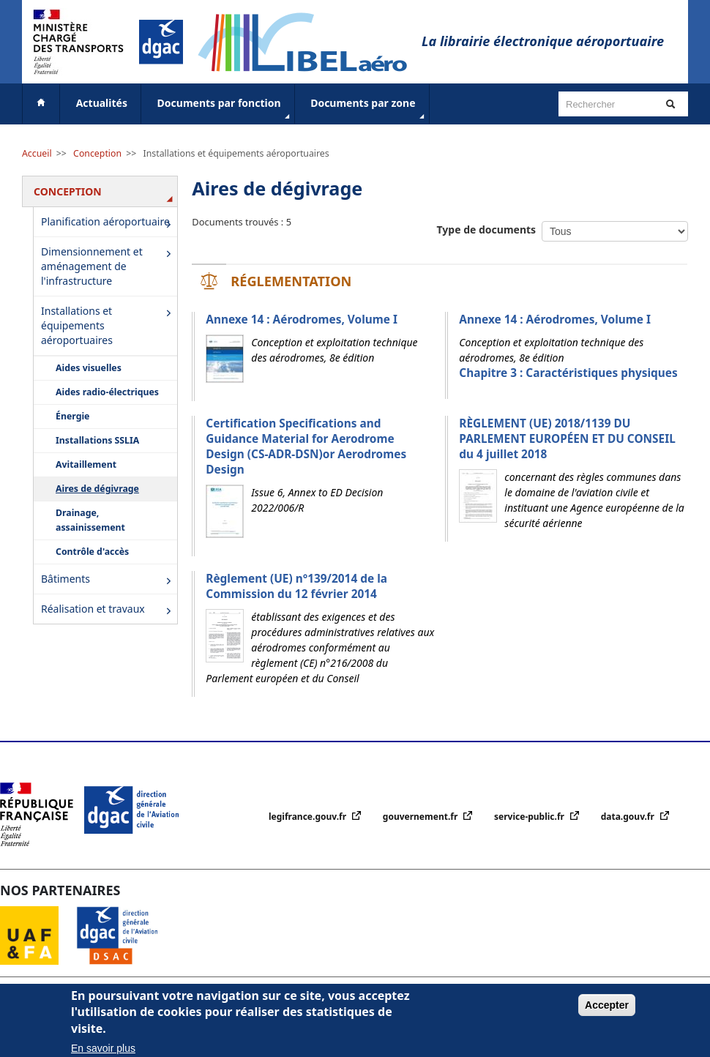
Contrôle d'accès (92, 551)
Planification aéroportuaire (108, 223)
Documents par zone (368, 109)
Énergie (72, 416)
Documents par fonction (225, 109)
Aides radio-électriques (107, 392)
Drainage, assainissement (90, 520)
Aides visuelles (89, 368)
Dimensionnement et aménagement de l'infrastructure (108, 266)
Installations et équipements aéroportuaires (236, 153)
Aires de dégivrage (97, 488)
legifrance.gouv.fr (308, 816)
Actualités (101, 103)
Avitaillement (86, 464)
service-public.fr (530, 816)
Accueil (37, 153)
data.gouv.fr (629, 816)
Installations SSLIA (97, 440)
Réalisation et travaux (108, 610)
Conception (97, 153)
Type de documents (487, 229)
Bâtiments (108, 580)
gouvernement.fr (421, 816)
